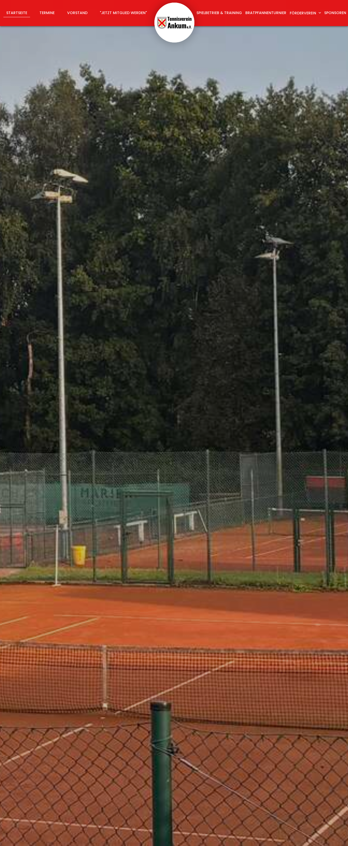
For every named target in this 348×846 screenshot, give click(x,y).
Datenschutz (319, 835)
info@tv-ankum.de (199, 803)
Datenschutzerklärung (262, 727)
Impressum (289, 835)
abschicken (254, 741)
